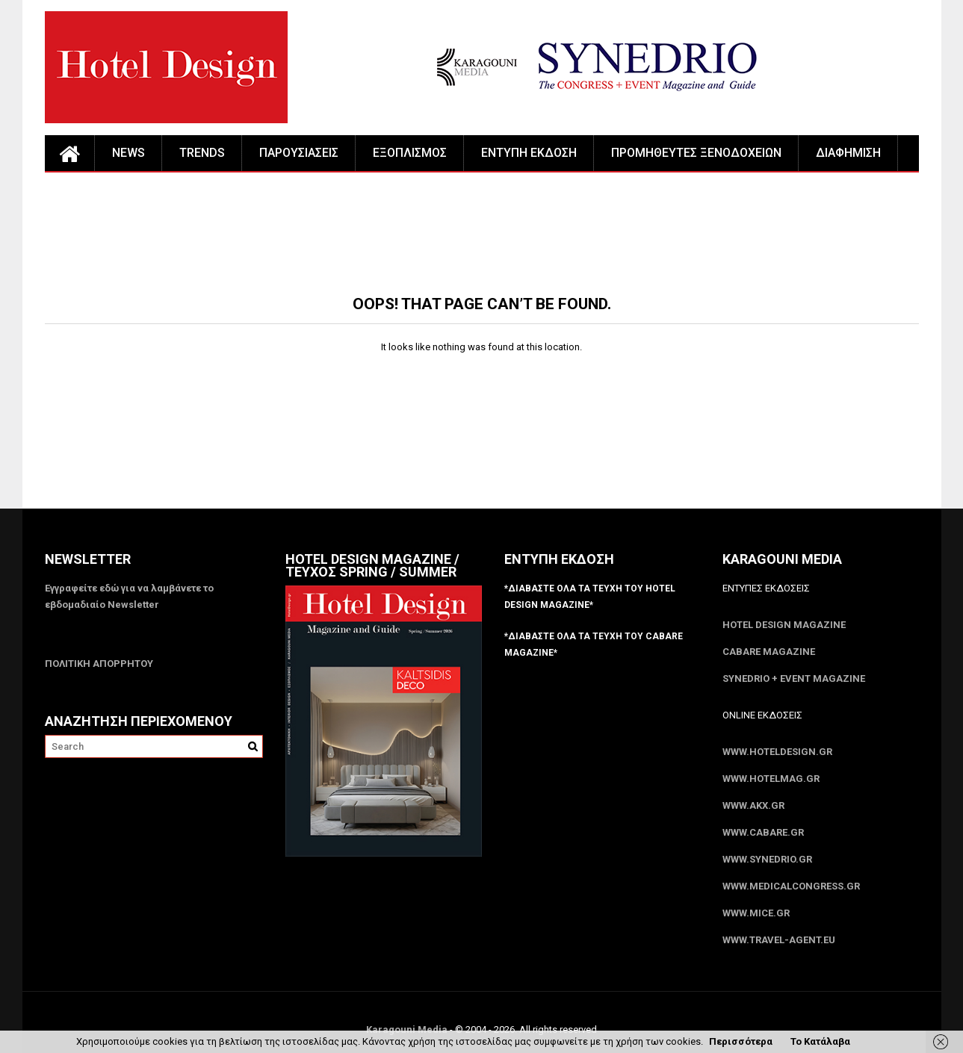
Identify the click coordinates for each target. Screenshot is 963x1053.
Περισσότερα (740, 1041)
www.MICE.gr (756, 913)
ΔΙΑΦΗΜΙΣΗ (848, 153)
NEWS (128, 153)
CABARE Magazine (768, 651)
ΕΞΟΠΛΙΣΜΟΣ (410, 153)
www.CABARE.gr (763, 832)
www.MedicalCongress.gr (791, 886)
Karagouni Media (408, 1029)
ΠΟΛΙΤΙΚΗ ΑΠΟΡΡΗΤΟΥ (99, 663)
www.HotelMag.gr (771, 778)
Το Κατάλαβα (820, 1041)
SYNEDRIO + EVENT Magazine (793, 678)
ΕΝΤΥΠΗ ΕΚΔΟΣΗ (529, 153)
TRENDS (202, 153)
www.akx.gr (753, 805)
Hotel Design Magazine (784, 624)
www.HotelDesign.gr (777, 751)
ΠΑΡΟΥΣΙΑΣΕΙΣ (298, 153)
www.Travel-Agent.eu (778, 939)
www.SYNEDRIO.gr (767, 859)
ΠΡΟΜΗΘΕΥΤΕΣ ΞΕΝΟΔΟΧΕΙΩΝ (696, 153)
